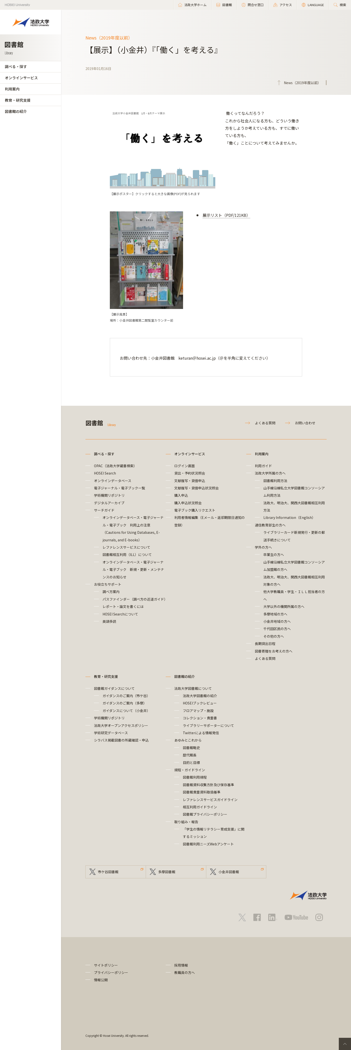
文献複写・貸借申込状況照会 (196, 487)
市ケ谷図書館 (108, 871)
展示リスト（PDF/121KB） (226, 215)
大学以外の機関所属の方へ (283, 606)
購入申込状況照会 (188, 502)
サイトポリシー (106, 965)
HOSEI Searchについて (120, 614)
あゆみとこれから (188, 740)
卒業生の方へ (273, 554)
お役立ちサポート (107, 584)
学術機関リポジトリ (109, 495)
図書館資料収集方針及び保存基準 (208, 784)
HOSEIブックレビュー (200, 703)
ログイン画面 (184, 465)
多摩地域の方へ (275, 614)
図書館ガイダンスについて (114, 688)
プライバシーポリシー (111, 972)
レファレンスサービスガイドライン (210, 799)
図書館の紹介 (16, 111)
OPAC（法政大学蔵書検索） (115, 465)
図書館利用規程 (195, 777)
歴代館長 (189, 755)
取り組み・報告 (186, 821)
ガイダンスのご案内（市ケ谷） (126, 695)
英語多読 (109, 621)
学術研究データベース (111, 732)
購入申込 (181, 495)
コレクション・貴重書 (200, 717)
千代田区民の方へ (277, 628)
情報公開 (101, 979)
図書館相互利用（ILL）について (127, 554)
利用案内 (12, 88)
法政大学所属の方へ (270, 473)
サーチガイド (104, 510)
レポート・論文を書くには (123, 606)
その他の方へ (273, 636)
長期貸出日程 (265, 643)
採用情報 (181, 965)
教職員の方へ (184, 972)
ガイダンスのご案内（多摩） (125, 703)
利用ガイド (263, 465)
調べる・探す (16, 66)
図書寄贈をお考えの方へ (273, 651)
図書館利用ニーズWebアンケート (208, 844)
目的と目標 (191, 762)
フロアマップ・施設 (198, 710)
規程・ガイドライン (189, 769)
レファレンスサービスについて (126, 547)
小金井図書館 (228, 871)
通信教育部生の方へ (270, 525)
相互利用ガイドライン (200, 806)
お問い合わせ (305, 422)
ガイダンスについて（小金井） (126, 710)
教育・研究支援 (18, 100)
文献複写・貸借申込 (189, 480)
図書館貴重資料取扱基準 (201, 792)
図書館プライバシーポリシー (205, 814)
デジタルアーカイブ (109, 502)
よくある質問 (265, 422)
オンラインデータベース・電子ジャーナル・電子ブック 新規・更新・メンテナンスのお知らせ (133, 569)
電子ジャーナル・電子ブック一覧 (119, 487)
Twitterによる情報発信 (201, 732)
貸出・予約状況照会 (189, 473)
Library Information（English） (289, 517)
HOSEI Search (105, 473)
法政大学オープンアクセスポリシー (121, 725)
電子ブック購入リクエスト (194, 510)
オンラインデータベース (112, 480)
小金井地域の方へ (277, 621)
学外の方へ (263, 547)
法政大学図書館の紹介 (200, 695)
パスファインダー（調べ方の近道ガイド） (135, 599)
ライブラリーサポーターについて (208, 725)
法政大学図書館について (193, 688)
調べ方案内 (111, 591)
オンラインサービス (21, 77)
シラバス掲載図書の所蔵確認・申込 (121, 740)
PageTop (345, 1044)
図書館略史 (191, 747)
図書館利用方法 (275, 480)
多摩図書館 (166, 871)
